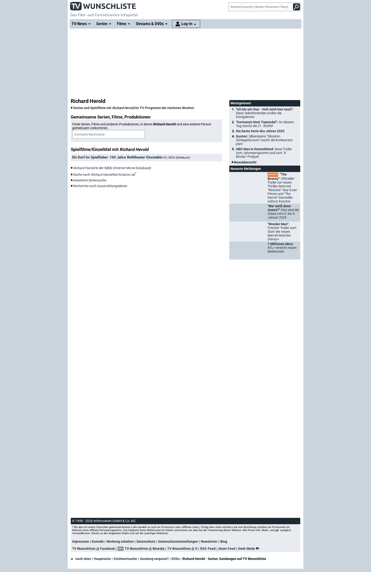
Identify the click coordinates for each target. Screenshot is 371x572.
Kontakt (98, 541)
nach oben (81, 559)
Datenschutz (146, 541)
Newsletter (209, 541)
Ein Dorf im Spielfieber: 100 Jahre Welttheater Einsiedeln (117, 157)
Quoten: (264, 140)
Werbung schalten (120, 541)
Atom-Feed (226, 548)
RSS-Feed (208, 548)
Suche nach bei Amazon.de (104, 174)
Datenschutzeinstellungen (178, 541)
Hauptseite (102, 559)
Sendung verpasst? (154, 559)
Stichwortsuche (125, 559)
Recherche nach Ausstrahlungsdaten (100, 186)
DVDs (176, 559)
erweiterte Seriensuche (89, 180)
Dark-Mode (249, 548)
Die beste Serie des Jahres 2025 (260, 131)
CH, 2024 (176, 157)
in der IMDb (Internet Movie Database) (112, 168)
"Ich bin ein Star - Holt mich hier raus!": (264, 113)
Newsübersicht (245, 162)
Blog (223, 541)
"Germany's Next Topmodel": (265, 124)
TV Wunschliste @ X (182, 548)
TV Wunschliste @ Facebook (93, 548)
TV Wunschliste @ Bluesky (144, 548)
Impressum (80, 541)
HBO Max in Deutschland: (264, 152)
